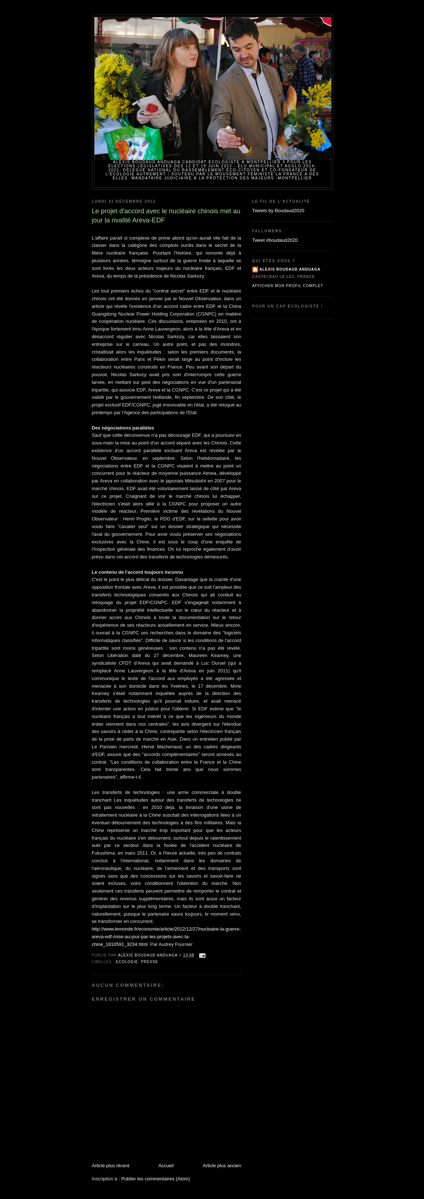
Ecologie (127, 962)
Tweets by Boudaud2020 (278, 210)
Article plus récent (110, 1165)
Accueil (166, 1165)
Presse (149, 962)
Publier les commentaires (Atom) (155, 1178)
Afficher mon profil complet (287, 286)
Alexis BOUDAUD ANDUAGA (290, 269)
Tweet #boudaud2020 (275, 240)
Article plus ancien (222, 1165)
